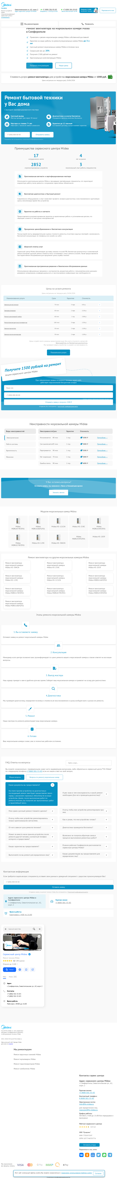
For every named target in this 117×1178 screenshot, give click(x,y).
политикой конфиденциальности (68, 406)
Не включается (45, 438)
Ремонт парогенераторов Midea (27, 1051)
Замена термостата (10, 328)
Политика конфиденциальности (58, 1165)
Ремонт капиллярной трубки (13, 316)
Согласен (98, 1173)
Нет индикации (45, 457)
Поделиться (81, 1142)
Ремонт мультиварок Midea (25, 1046)
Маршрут (9, 957)
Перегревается (45, 450)
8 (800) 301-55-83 (86, 1085)
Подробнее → (102, 438)
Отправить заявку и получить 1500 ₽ (58, 402)
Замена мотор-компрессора (12, 334)
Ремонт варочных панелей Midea (27, 1042)
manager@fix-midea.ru (88, 1097)
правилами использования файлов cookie (76, 1173)
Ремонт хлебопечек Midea (24, 1056)
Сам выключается (46, 444)
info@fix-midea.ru (86, 1091)
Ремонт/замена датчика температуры (15, 322)
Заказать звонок (58, 492)
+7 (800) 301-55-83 (50, 10)
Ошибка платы (45, 463)
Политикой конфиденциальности (78, 879)
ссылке (11, 1031)
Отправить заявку (42, 134)
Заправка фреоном (10, 310)
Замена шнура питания (11, 304)
